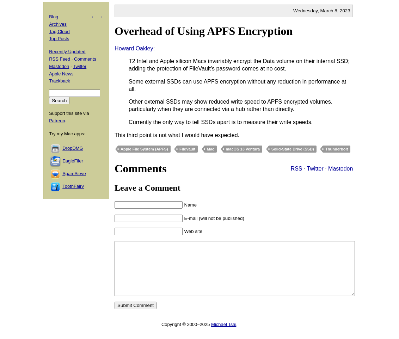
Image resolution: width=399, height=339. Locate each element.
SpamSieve (74, 173)
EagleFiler (72, 161)
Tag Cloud (59, 31)
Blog (53, 16)
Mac (210, 149)
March (326, 10)
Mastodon (340, 169)
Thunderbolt (336, 149)
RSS (296, 169)
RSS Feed (59, 59)
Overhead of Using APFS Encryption (204, 31)
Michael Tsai (223, 335)
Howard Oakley (134, 48)
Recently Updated (67, 51)
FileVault (187, 149)
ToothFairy (73, 186)
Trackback (59, 81)
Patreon (57, 120)
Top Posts (59, 38)
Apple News (61, 73)
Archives (58, 24)
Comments (85, 59)
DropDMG (72, 148)
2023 (345, 10)
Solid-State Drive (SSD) (292, 149)
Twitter (315, 169)
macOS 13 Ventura (243, 149)
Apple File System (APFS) (144, 149)
